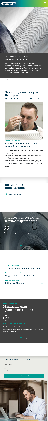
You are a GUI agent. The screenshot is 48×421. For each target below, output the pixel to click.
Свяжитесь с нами (24, 375)
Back (7, 79)
